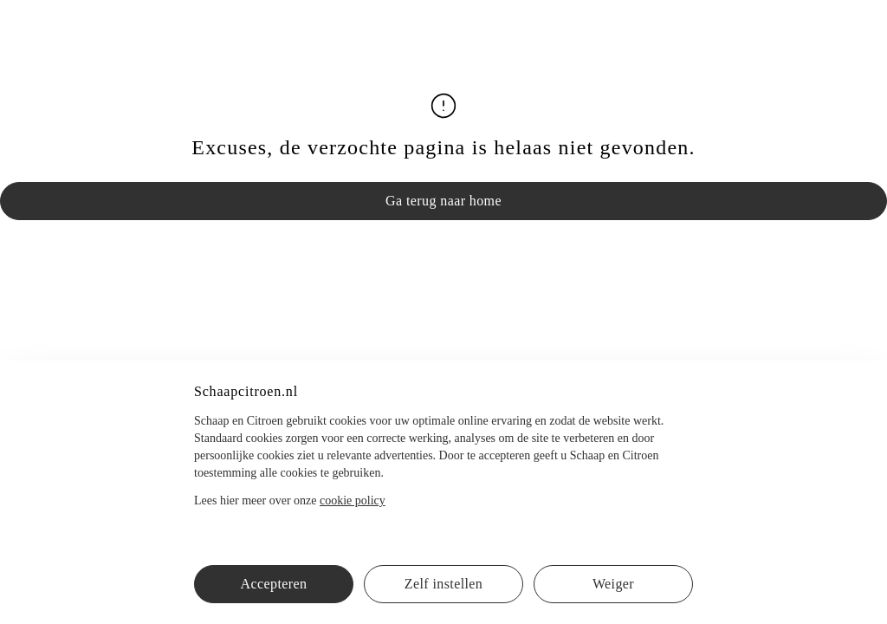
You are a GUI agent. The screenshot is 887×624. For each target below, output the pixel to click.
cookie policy (352, 500)
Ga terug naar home (443, 200)
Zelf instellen (443, 583)
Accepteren (274, 583)
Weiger (613, 583)
